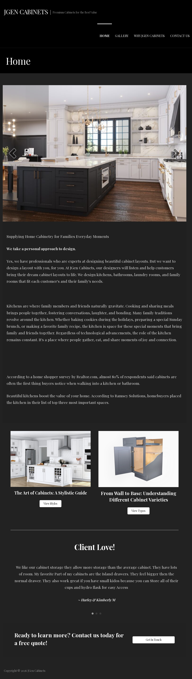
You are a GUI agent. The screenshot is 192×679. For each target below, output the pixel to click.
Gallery (121, 36)
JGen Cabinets (26, 11)
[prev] (12, 153)
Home (105, 36)
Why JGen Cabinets (149, 36)
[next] (176, 153)
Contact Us (180, 36)
